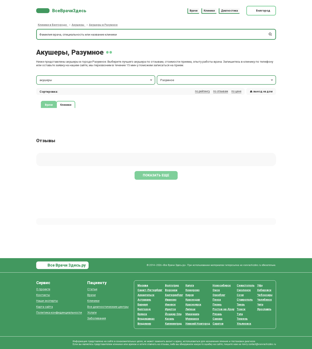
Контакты (43, 295)
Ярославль (264, 309)
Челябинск (264, 299)
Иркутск (170, 309)
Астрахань (144, 299)
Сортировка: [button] (49, 91)
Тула (240, 314)
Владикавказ (146, 318)
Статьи (92, 289)
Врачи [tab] (49, 104)
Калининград (173, 323)
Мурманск (192, 318)
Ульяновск (244, 323)
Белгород (144, 309)
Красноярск (193, 304)
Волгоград (172, 285)
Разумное (217, 80)
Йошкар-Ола (173, 314)
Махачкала (192, 314)
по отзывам (220, 91)
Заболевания (96, 318)
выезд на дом (261, 91)
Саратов (218, 323)
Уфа (259, 285)
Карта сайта (44, 306)
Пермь (217, 304)
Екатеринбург (174, 295)
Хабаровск (264, 290)
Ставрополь (245, 299)
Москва (142, 285)
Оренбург (219, 295)
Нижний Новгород (197, 323)
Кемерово (192, 290)
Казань (169, 318)
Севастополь (245, 285)
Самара (217, 318)
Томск (241, 309)
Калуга (189, 285)
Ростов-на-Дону (223, 309)
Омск (216, 290)
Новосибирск (222, 285)
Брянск (142, 314)
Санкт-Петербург (149, 290)
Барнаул (142, 304)
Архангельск (145, 295)
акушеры (96, 80)
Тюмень (242, 318)
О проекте (43, 289)
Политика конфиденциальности (59, 312)
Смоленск (244, 290)
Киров (189, 295)
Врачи (193, 10)
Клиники (209, 10)
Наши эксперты (47, 300)
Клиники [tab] (65, 104)
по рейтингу (202, 91)
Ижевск (170, 304)
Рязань (217, 314)
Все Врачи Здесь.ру (66, 265)
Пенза (217, 299)
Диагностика (229, 10)
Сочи (240, 295)
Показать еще (156, 175)
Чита (260, 304)
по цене (236, 91)
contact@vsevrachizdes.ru (262, 344)
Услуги (92, 312)
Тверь (241, 304)
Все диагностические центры (108, 306)
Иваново (171, 299)
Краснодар (192, 299)
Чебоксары (264, 295)
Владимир (144, 323)
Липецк (190, 309)
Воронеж (171, 290)
